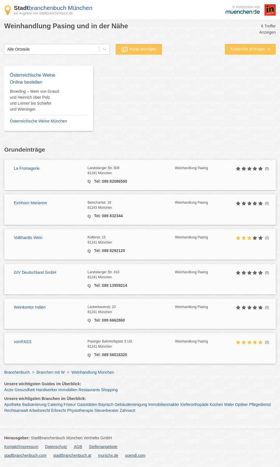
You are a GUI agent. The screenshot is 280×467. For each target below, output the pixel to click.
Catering (54, 404)
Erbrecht (58, 410)
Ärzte (9, 390)
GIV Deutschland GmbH (35, 272)
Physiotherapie (80, 410)
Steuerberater (106, 410)
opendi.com (135, 455)
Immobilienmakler (163, 404)
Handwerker (46, 390)
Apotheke (12, 404)
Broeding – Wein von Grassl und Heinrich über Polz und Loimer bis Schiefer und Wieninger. (34, 100)
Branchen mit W (50, 372)
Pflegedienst (260, 404)
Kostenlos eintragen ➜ (250, 49)
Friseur (70, 404)
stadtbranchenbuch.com (25, 455)
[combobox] (7, 49)
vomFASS (22, 341)
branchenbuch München (53, 8)
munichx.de (108, 455)
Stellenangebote (103, 446)
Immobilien (67, 390)
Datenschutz (56, 446)
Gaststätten (87, 404)
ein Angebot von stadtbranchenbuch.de (43, 13)
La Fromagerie (27, 168)
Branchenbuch (17, 372)
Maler (229, 404)
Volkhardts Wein (28, 237)
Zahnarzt (127, 410)
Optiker (241, 404)
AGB (78, 446)
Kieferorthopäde (194, 404)
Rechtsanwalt (16, 410)
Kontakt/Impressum (21, 446)
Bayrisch (106, 404)
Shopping (109, 390)
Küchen (216, 404)
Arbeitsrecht (39, 410)
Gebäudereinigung (131, 404)
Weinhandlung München (92, 372)
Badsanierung (34, 404)
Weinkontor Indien (30, 307)
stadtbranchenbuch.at (72, 455)
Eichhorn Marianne (30, 203)
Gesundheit (25, 390)
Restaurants (89, 390)
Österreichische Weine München (38, 121)
